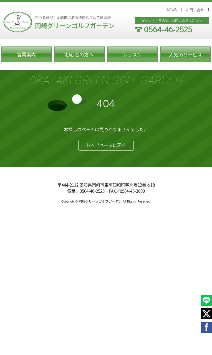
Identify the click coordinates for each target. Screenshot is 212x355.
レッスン (132, 54)
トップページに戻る (106, 145)
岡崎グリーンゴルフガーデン (74, 25)
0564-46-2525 (168, 29)
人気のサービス (185, 54)
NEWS (172, 9)
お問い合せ (195, 9)
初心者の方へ (79, 54)
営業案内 (26, 54)
